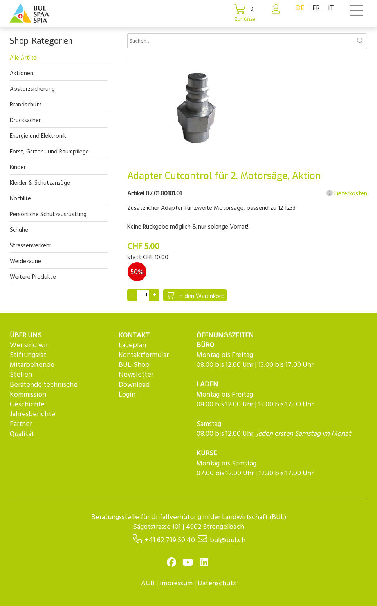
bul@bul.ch (227, 540)
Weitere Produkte (33, 277)
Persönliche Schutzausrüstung (48, 214)
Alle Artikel (24, 58)
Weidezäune (25, 261)
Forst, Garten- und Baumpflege (49, 152)
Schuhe (19, 230)
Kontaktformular (144, 355)
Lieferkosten (346, 193)
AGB (148, 583)
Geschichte (27, 404)
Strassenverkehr (30, 246)
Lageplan (132, 345)
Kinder (18, 167)
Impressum (176, 583)
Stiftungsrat (28, 355)
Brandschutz (26, 105)
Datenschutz (217, 583)
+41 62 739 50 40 (170, 540)
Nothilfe (20, 199)
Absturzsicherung (32, 89)
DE (300, 8)
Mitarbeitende (32, 365)
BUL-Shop (134, 365)
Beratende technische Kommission (44, 389)
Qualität (22, 434)
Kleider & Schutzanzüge (40, 183)
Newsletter (136, 375)
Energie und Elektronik (38, 136)
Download (134, 385)
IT (331, 8)
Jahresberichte (32, 414)
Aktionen (21, 73)
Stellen (21, 375)
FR (316, 8)
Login (127, 394)
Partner (21, 424)
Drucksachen (26, 120)
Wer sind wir (29, 345)
